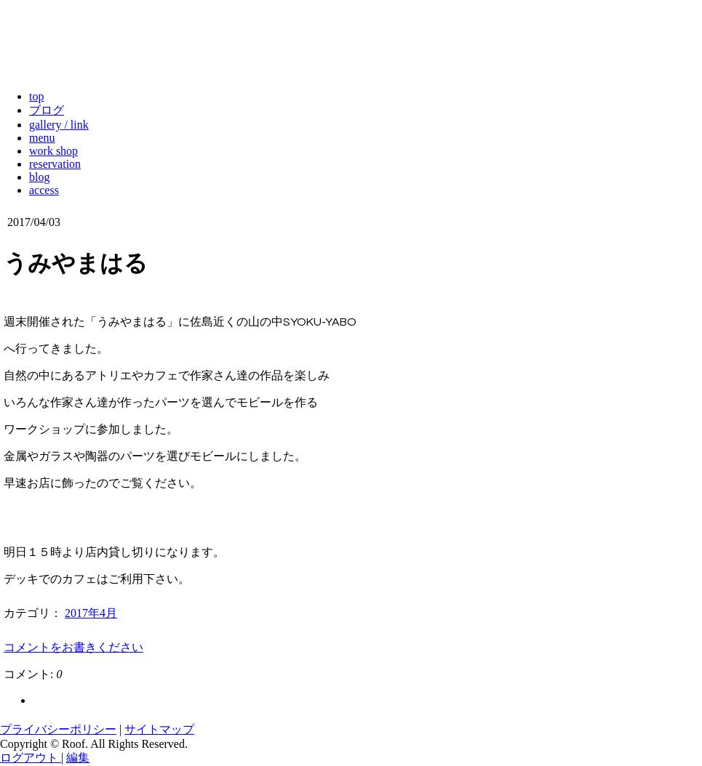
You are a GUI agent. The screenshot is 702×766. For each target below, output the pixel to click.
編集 (77, 757)
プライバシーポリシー (58, 729)
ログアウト (30, 757)
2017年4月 (91, 613)
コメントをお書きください (73, 647)
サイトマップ (159, 729)
